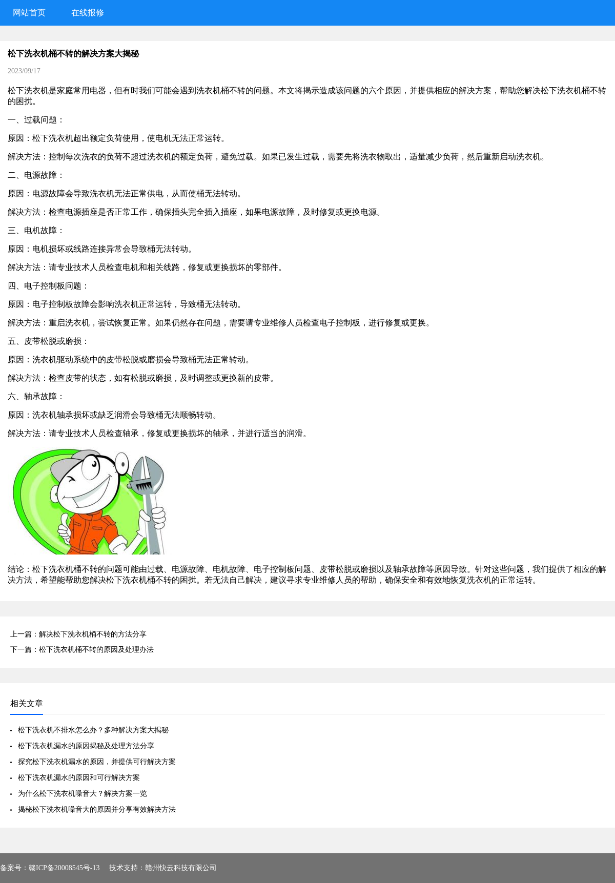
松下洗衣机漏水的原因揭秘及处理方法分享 (86, 746)
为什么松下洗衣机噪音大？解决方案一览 (82, 793)
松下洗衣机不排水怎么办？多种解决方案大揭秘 (93, 730)
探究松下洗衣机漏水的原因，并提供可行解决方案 (97, 762)
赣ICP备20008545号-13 (64, 868)
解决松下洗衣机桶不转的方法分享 (93, 634)
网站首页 (29, 12)
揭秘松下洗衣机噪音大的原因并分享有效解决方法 (97, 809)
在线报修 (87, 12)
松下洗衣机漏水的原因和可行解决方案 (79, 778)
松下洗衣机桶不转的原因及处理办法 (96, 649)
